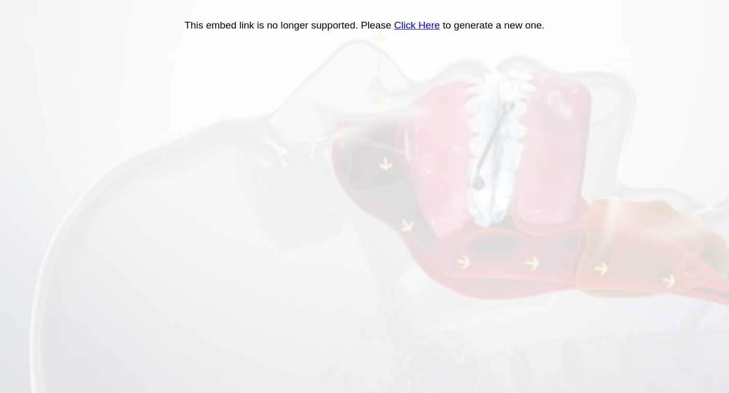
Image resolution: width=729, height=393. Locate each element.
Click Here (417, 25)
